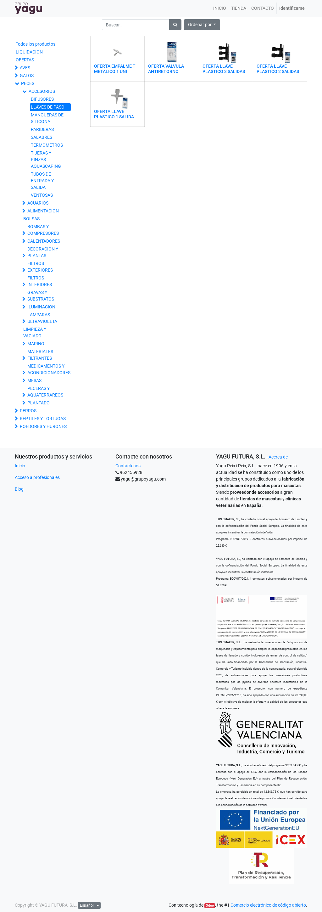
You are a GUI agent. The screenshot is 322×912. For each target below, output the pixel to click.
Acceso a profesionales (37, 477)
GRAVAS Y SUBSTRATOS (40, 295)
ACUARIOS (37, 202)
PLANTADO (38, 402)
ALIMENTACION (43, 210)
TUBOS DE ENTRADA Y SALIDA (42, 181)
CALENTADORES (43, 241)
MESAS (34, 380)
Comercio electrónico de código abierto (268, 905)
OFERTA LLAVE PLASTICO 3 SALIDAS (224, 69)
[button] (202, 24)
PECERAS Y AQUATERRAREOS (45, 391)
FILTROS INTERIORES (39, 281)
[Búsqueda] (175, 24)
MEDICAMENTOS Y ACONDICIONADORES (48, 369)
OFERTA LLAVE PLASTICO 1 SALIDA (114, 114)
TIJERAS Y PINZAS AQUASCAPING (46, 159)
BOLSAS (31, 218)
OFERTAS (25, 59)
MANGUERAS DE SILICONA (47, 118)
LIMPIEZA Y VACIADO (34, 332)
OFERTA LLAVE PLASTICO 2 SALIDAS (278, 69)
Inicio (20, 465)
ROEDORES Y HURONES (43, 426)
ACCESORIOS (42, 91)
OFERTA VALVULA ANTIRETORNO (166, 69)
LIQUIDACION (29, 51)
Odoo (210, 906)
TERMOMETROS (47, 145)
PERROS (28, 410)
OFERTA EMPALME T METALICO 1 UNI (115, 69)
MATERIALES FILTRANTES (40, 355)
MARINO (35, 343)
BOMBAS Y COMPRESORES (43, 230)
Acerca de (278, 456)
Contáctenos (128, 465)
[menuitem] (220, 8)
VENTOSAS (42, 195)
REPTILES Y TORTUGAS (43, 418)
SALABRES (41, 137)
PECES (27, 83)
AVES (25, 67)
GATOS (27, 75)
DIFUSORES (42, 99)
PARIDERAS (42, 129)
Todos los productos (35, 44)
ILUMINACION (41, 306)
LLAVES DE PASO (47, 107)
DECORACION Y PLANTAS (42, 252)
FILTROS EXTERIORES (40, 267)
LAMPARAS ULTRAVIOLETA (42, 318)
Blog (19, 489)
